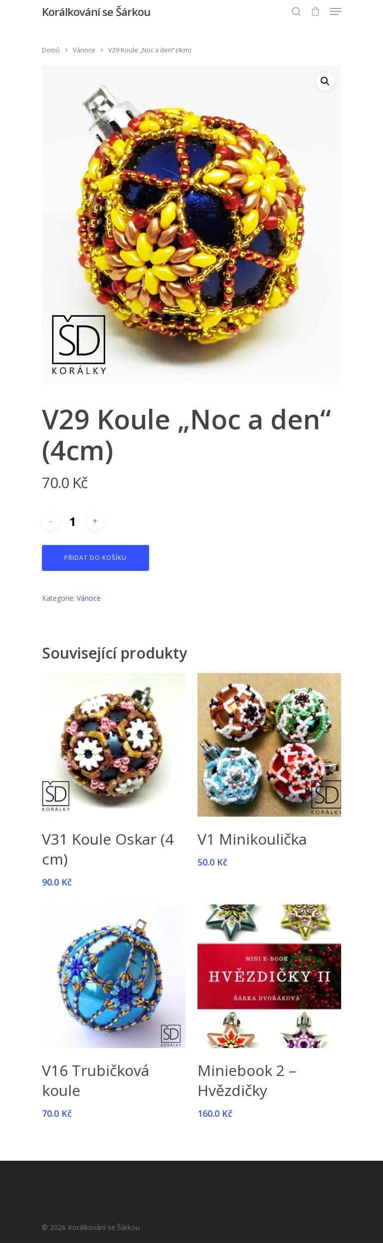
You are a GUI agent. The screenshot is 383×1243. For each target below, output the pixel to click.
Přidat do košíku (95, 557)
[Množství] (72, 521)
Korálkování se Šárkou (96, 11)
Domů (51, 49)
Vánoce (84, 49)
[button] (325, 81)
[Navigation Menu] (335, 11)
